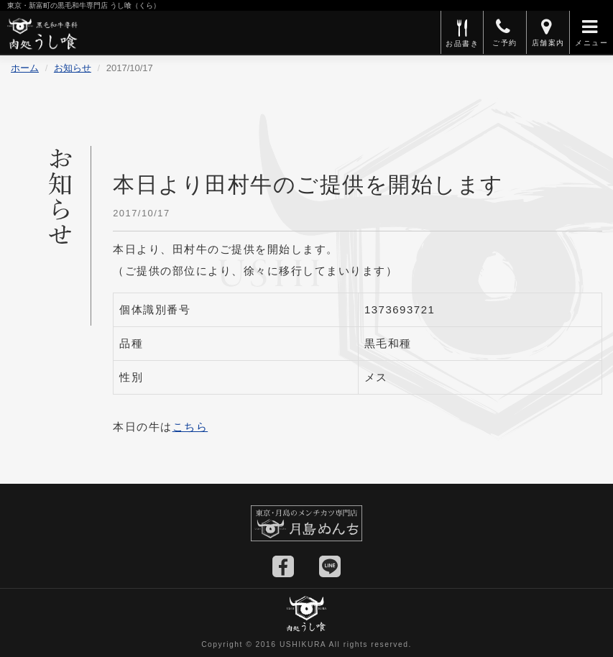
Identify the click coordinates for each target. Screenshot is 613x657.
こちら (190, 427)
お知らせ (72, 68)
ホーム (25, 68)
